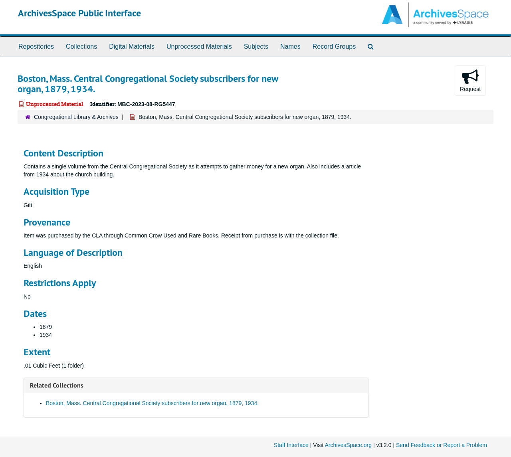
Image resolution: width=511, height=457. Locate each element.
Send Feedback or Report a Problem (441, 445)
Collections (81, 46)
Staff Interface (291, 445)
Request (470, 80)
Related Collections (56, 385)
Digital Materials (131, 46)
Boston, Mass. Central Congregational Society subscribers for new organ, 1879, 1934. (152, 403)
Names (290, 46)
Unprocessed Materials (199, 46)
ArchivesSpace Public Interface (79, 13)
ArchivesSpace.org (348, 445)
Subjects (256, 46)
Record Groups (334, 46)
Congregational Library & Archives (76, 117)
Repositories (36, 46)
